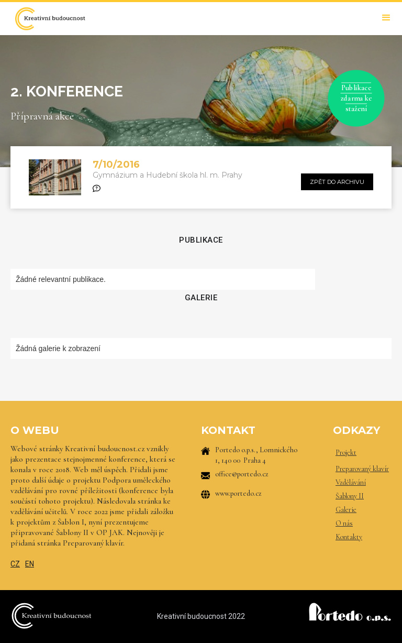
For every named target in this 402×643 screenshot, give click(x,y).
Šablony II (350, 496)
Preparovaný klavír (362, 468)
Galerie (346, 509)
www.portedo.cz (238, 493)
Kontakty (349, 536)
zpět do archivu (337, 182)
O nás (344, 523)
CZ (15, 564)
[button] (386, 18)
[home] (49, 18)
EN (29, 564)
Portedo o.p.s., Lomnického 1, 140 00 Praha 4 (256, 455)
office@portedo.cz (242, 474)
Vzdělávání (351, 482)
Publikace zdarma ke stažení (356, 98)
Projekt (346, 452)
